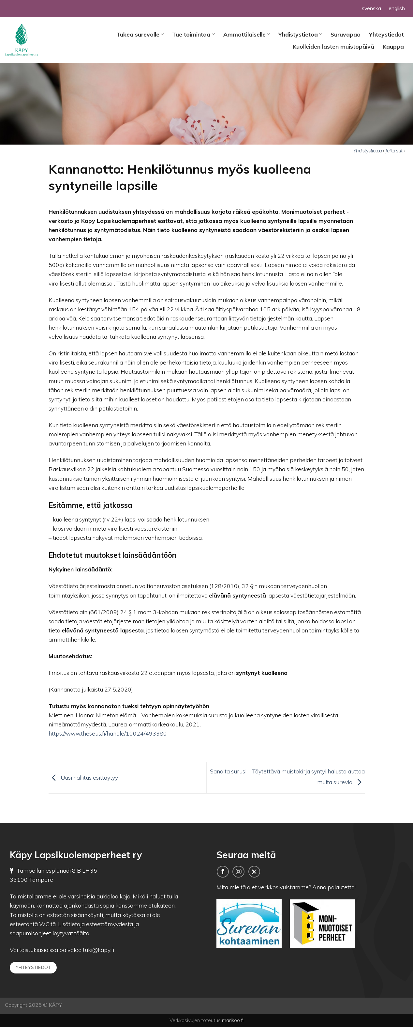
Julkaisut (394, 151)
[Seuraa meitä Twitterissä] (254, 872)
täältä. (82, 933)
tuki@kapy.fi (97, 949)
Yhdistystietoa (300, 34)
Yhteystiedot (386, 34)
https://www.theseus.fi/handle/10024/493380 (108, 733)
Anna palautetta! (334, 887)
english (397, 8)
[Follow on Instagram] (238, 872)
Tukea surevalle (140, 34)
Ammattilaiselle (246, 34)
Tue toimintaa (193, 34)
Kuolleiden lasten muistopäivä (333, 46)
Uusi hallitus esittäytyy (83, 777)
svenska (371, 8)
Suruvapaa (346, 34)
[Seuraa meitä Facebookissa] (223, 872)
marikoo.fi (232, 1020)
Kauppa (393, 46)
